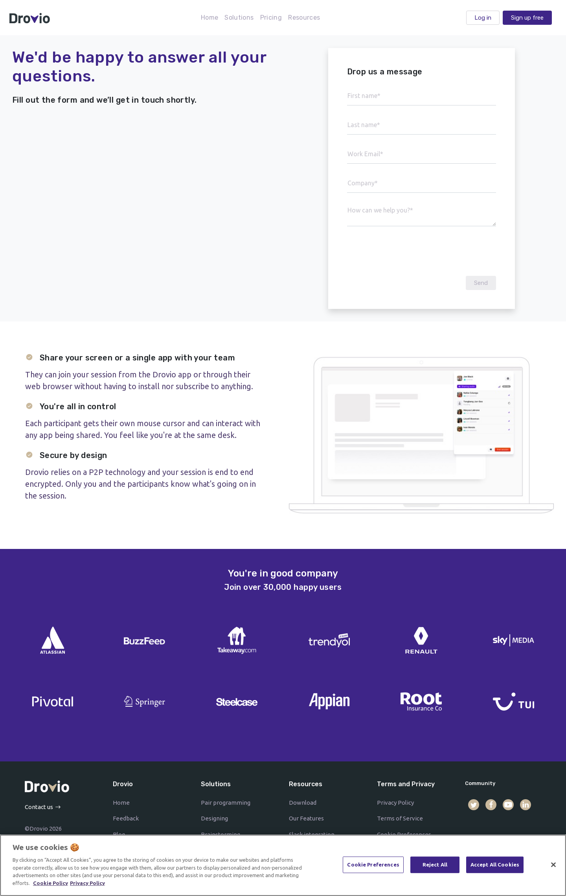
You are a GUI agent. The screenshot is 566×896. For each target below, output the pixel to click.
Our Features (306, 818)
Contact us (39, 807)
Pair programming (225, 802)
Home (209, 17)
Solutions (239, 17)
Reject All (435, 867)
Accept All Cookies (494, 867)
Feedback (126, 818)
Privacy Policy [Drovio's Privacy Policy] (87, 886)
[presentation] (421, 251)
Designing (214, 818)
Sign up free (527, 17)
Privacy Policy (395, 802)
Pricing (271, 17)
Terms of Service (400, 818)
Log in (482, 17)
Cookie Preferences (373, 867)
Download (302, 802)
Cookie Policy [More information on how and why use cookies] (50, 886)
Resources (304, 17)
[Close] (553, 867)
